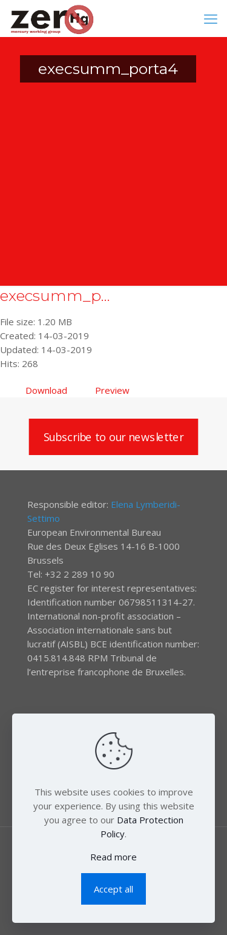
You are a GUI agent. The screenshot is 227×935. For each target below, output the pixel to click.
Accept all (113, 889)
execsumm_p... (55, 295)
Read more (113, 857)
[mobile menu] (210, 18)
